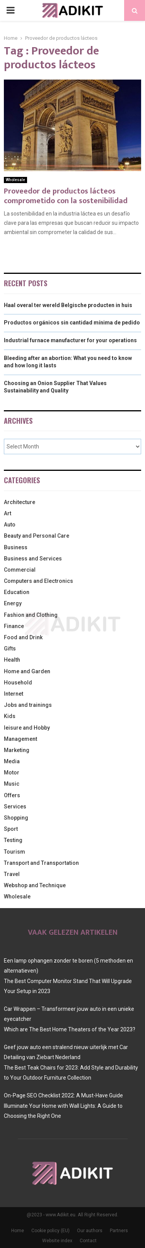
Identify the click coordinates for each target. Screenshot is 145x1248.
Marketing (16, 750)
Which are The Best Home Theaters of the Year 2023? (69, 1029)
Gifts (10, 648)
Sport (11, 829)
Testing (13, 840)
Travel (12, 874)
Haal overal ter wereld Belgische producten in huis (68, 305)
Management (20, 739)
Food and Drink (23, 637)
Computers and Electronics (38, 581)
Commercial (20, 570)
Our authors (89, 1230)
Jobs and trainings (28, 705)
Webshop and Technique (35, 885)
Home (17, 1230)
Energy (13, 603)
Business (15, 547)
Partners (119, 1230)
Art (7, 513)
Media (12, 761)
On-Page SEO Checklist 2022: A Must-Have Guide (63, 1095)
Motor (11, 772)
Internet (13, 694)
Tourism (14, 852)
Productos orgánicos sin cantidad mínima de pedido (72, 322)
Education (16, 592)
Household (18, 682)
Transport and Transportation (41, 863)
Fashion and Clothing (31, 615)
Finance (14, 626)
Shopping (16, 818)
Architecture (19, 502)
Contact (88, 1240)
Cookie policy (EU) (50, 1230)
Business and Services (33, 558)
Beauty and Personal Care (36, 536)
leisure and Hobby (27, 728)
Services (15, 806)
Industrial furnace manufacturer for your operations (70, 340)
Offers (12, 795)
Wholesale (15, 180)
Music (11, 784)
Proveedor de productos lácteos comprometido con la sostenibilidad (66, 196)
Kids (9, 716)
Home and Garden (27, 671)
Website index (57, 1240)
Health (12, 660)
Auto (9, 524)
